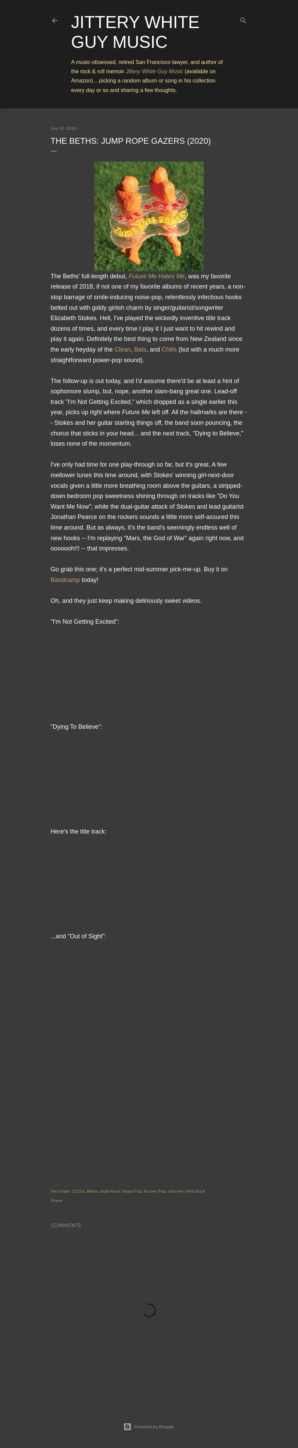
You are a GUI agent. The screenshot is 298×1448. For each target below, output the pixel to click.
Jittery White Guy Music (154, 71)
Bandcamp (65, 579)
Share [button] (56, 1200)
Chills (169, 349)
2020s (78, 1191)
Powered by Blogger (149, 1427)
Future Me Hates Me (157, 276)
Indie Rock (110, 1191)
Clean (122, 349)
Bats (140, 349)
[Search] (243, 19)
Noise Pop (132, 1191)
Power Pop (155, 1191)
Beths (92, 1191)
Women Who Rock (186, 1191)
